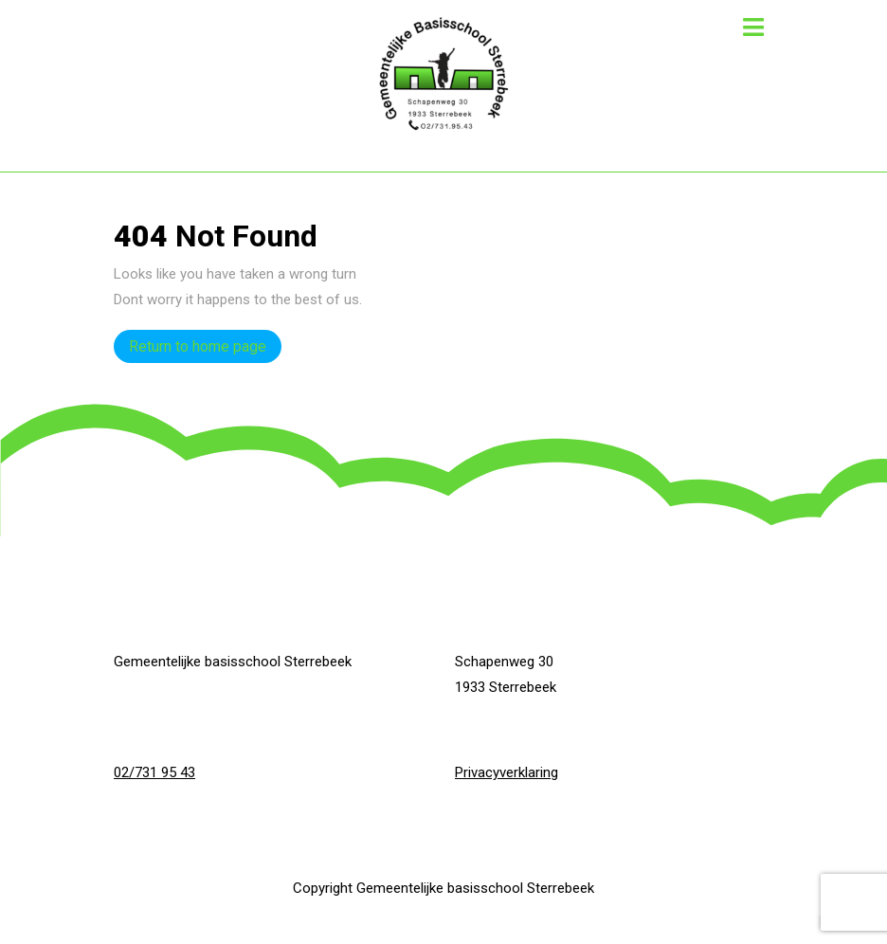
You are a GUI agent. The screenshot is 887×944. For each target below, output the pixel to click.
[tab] (753, 27)
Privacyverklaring (506, 772)
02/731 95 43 (154, 772)
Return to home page (205, 342)
